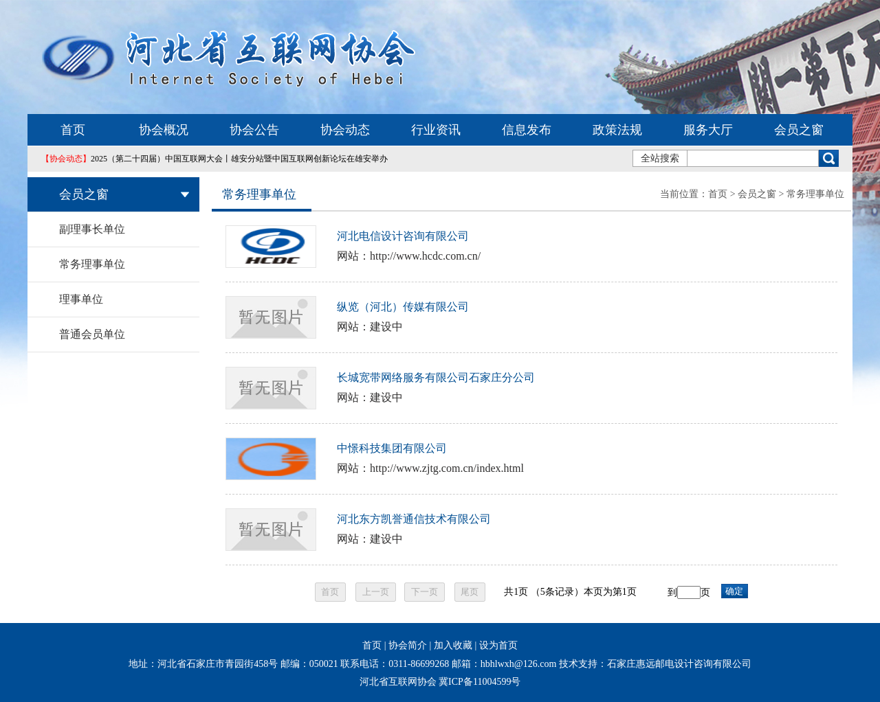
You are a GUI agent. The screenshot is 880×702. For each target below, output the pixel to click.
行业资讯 (436, 130)
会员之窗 (799, 130)
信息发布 (526, 130)
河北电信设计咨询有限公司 (403, 236)
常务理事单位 (92, 264)
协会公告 (254, 130)
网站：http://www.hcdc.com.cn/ (409, 256)
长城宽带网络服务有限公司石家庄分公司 (436, 377)
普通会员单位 (92, 334)
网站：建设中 (370, 326)
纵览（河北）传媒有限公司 (403, 307)
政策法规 (617, 130)
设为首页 (498, 645)
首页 (72, 130)
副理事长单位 (92, 229)
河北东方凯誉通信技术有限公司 (414, 519)
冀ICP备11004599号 (479, 682)
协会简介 (407, 645)
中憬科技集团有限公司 (392, 448)
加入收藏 (453, 645)
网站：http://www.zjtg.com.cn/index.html (430, 468)
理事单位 (81, 299)
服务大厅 (708, 130)
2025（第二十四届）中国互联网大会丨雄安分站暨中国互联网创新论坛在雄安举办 (214, 158)
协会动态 (345, 130)
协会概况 (163, 130)
